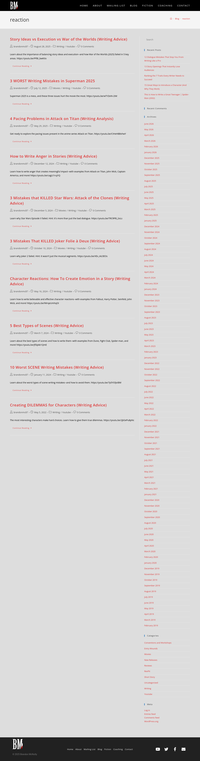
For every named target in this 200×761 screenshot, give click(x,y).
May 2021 (148, 471)
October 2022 (150, 374)
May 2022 (148, 403)
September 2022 (152, 380)
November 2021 (151, 437)
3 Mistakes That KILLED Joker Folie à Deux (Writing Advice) (65, 240)
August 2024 (150, 249)
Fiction (107, 749)
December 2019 (151, 568)
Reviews (148, 665)
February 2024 (151, 283)
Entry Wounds (151, 648)
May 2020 (148, 540)
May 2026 (148, 129)
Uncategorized (151, 682)
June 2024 (149, 260)
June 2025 (149, 192)
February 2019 (151, 625)
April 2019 (149, 614)
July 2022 (148, 391)
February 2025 (151, 215)
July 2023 (148, 323)
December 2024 (151, 226)
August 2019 (150, 591)
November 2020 (151, 505)
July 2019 (148, 597)
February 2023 (151, 351)
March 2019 (149, 619)
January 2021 (150, 494)
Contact (129, 749)
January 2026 (150, 152)
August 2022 (150, 386)
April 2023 (149, 340)
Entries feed (149, 714)
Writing (60, 46)
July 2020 (148, 528)
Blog (100, 749)
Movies (56, 88)
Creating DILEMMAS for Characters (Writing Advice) (58, 405)
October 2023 (150, 306)
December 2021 (151, 431)
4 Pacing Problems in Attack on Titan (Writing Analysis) (61, 118)
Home (70, 749)
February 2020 (151, 557)
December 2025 (151, 158)
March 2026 (149, 140)
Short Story (149, 677)
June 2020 (149, 534)
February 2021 (151, 488)
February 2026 (151, 146)
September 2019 (152, 585)
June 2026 (149, 123)
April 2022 (149, 408)
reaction (186, 18)
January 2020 (150, 562)
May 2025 (148, 197)
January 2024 (150, 289)
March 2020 (149, 551)
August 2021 (150, 454)
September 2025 (152, 175)
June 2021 (149, 465)
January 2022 (150, 425)
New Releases (150, 660)
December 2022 (151, 363)
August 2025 (150, 180)
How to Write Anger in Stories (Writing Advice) (53, 156)
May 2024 (148, 266)
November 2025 (151, 163)
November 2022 (151, 369)
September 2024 (152, 243)
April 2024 (149, 272)
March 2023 (149, 346)
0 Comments (87, 46)
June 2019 (149, 602)
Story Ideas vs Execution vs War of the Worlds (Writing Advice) (68, 39)
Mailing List (89, 749)
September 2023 (152, 312)
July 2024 (148, 255)
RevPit (147, 671)
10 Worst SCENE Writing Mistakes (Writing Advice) (57, 367)
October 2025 (150, 169)
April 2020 (149, 545)
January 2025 (150, 220)
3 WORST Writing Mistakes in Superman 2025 (52, 80)
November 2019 (151, 574)
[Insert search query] (167, 40)
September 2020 (152, 517)
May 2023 (148, 334)
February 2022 (151, 420)
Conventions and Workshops (157, 642)
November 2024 (151, 232)
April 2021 (149, 477)
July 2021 (148, 460)
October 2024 (150, 237)
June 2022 (149, 397)
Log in (147, 710)
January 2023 (150, 357)
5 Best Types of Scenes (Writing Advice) (47, 325)
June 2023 (149, 329)
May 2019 (148, 608)
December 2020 (151, 500)
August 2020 (150, 522)
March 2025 (149, 209)
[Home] (171, 18)
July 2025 (148, 186)
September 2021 (152, 448)
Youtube (70, 46)
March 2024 (149, 277)
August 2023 (150, 317)
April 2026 (149, 135)
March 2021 (149, 482)
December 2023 (151, 294)
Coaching (118, 749)
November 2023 (151, 300)
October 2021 (150, 443)
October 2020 (150, 511)
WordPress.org (151, 721)
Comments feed (151, 717)
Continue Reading (23, 65)
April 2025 (149, 203)
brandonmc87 (21, 46)
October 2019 (150, 579)
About (78, 749)
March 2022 (149, 414)
